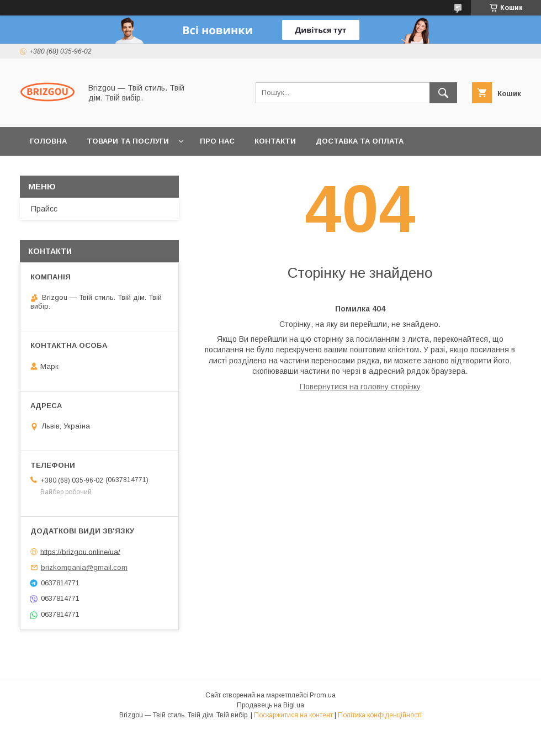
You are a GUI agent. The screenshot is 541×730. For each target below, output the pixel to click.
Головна (48, 141)
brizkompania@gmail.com (84, 567)
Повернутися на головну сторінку (360, 386)
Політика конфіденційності (380, 715)
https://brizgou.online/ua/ (80, 551)
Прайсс (44, 208)
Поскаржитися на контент (293, 715)
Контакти (275, 141)
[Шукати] (443, 92)
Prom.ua (323, 695)
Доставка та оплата (360, 141)
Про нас (217, 141)
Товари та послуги (128, 141)
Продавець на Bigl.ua (270, 705)
